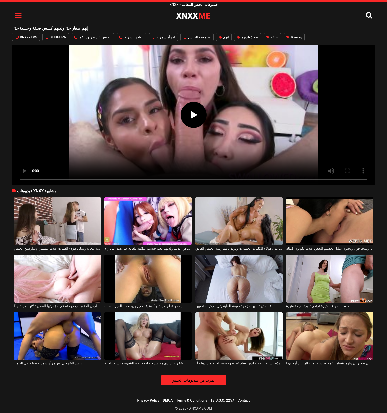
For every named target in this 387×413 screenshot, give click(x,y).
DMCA (168, 400)
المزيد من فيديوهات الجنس (193, 380)
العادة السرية (131, 37)
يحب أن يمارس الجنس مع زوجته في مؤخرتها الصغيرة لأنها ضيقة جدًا (57, 306)
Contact (243, 400)
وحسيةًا (294, 37)
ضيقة (272, 37)
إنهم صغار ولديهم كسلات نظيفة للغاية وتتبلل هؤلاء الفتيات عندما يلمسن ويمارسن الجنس (57, 248)
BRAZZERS (26, 37)
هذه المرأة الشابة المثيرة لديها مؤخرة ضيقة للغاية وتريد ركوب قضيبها (239, 306)
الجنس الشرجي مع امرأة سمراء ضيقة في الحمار (49, 363)
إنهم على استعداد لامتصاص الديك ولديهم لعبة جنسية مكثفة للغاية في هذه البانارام (148, 248)
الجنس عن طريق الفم (92, 37)
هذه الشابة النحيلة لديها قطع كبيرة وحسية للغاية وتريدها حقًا (237, 363)
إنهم (224, 37)
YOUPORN (55, 37)
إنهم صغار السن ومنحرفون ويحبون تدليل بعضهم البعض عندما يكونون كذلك (329, 248)
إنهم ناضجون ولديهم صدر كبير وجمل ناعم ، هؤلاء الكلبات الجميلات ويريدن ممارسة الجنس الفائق (239, 248)
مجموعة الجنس (197, 37)
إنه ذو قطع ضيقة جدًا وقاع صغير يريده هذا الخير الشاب (143, 306)
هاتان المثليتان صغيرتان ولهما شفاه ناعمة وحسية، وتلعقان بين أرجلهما (329, 363)
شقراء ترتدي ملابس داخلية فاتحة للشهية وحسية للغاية (143, 363)
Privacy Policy (148, 400)
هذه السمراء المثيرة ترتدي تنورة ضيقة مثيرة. (318, 306)
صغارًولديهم (247, 37)
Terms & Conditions (191, 400)
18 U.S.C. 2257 (222, 400)
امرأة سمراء (163, 37)
